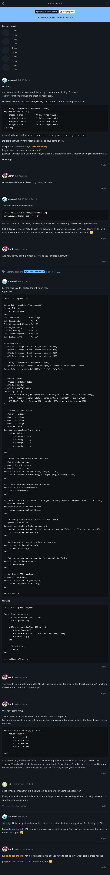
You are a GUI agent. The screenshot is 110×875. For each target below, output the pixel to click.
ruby (8, 823)
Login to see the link (35, 146)
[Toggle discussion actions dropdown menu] (107, 3)
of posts (55, 3)
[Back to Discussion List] (3, 3)
